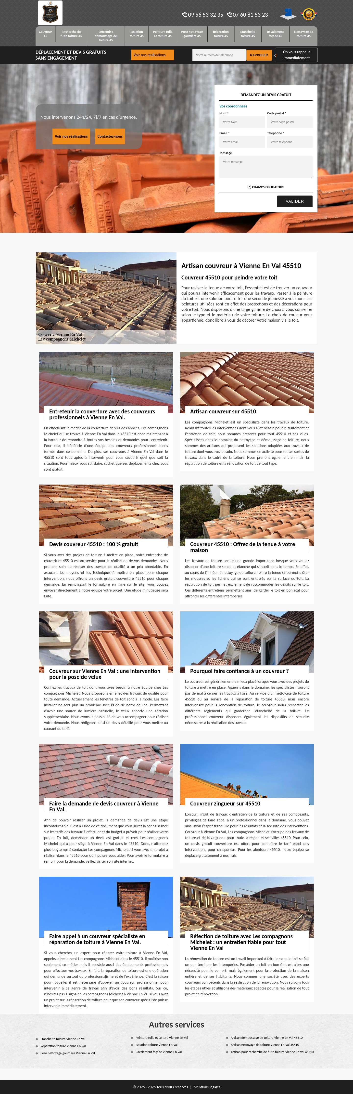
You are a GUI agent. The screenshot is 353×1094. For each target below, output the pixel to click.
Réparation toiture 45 (221, 34)
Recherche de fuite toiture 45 (71, 34)
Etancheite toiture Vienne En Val (62, 1039)
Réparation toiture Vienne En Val (63, 1046)
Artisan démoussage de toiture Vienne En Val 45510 (267, 1038)
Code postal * (276, 113)
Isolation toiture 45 (137, 34)
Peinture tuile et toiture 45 (163, 34)
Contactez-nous (110, 136)
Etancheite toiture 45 (247, 34)
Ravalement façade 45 (275, 34)
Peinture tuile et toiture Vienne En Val (162, 1038)
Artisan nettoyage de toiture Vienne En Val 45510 (265, 1045)
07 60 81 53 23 (247, 14)
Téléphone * (276, 133)
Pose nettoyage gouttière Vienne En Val (67, 1053)
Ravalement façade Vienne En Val (159, 1052)
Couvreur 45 (45, 34)
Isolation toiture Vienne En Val (156, 1045)
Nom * (224, 113)
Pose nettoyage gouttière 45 (192, 34)
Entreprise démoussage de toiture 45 (106, 36)
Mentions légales (206, 1087)
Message (225, 153)
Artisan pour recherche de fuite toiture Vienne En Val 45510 (272, 1052)
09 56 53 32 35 (202, 14)
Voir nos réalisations (150, 55)
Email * (224, 133)
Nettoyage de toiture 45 (303, 34)
